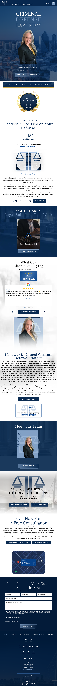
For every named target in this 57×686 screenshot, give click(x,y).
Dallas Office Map (28, 671)
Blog (42, 636)
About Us (14, 636)
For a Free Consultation (19, 506)
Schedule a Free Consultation (28, 75)
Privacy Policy (14, 622)
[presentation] (13, 313)
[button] (26, 114)
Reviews (35, 636)
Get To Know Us (39, 200)
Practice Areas (24, 636)
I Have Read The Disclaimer (13, 618)
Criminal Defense (28, 233)
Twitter (28, 653)
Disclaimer (7, 622)
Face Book (23, 653)
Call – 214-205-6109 (40, 506)
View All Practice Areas (28, 252)
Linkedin (33, 653)
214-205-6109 (22, 201)
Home (5, 636)
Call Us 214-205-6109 (41, 543)
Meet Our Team (28, 467)
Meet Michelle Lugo (28, 400)
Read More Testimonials (28, 313)
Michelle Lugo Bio (28, 446)
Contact (50, 636)
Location (28, 563)
